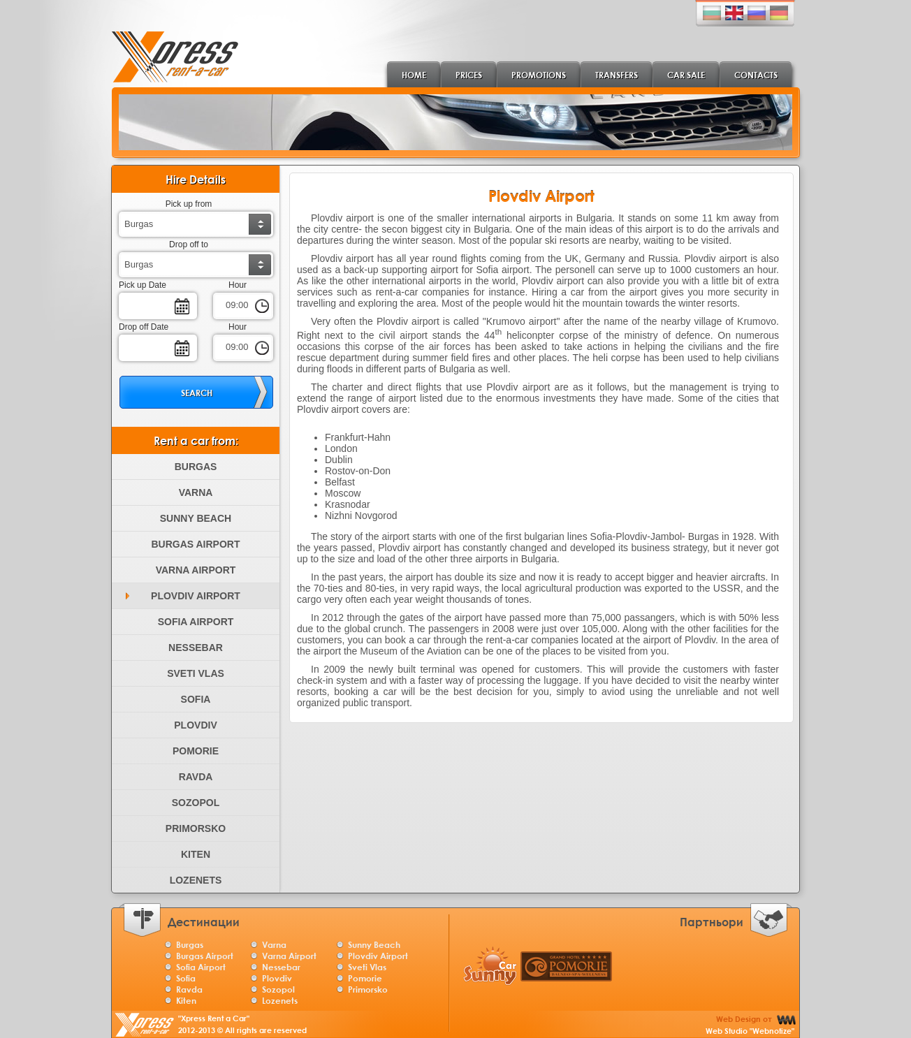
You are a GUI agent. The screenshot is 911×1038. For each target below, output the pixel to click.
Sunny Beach (195, 518)
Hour (237, 285)
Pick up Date (142, 285)
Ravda (196, 776)
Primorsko (196, 828)
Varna (196, 492)
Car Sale (686, 74)
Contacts (756, 74)
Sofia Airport (196, 621)
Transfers (616, 74)
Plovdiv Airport (195, 595)
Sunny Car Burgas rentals (489, 966)
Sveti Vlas (195, 673)
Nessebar (195, 647)
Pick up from (189, 204)
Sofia (196, 699)
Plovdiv (195, 725)
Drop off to (188, 244)
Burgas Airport (195, 544)
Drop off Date (143, 327)
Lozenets (196, 880)
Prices (469, 74)
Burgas (196, 466)
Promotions (538, 74)
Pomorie (196, 750)
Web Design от (750, 1024)
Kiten (195, 854)
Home (414, 74)
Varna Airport (196, 570)
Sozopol (195, 802)
